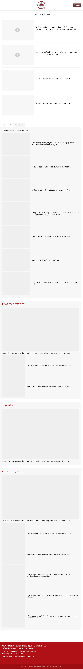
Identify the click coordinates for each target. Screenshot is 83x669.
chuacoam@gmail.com (27, 651)
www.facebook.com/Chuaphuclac (21, 656)
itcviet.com (58, 666)
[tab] (6, 125)
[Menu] (77, 5)
